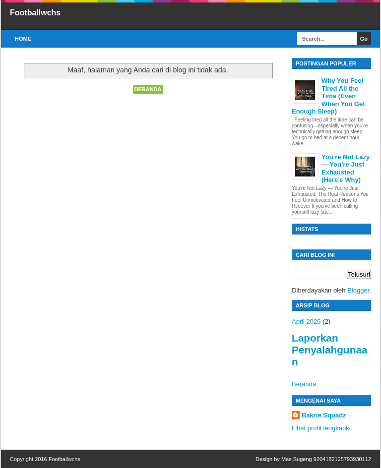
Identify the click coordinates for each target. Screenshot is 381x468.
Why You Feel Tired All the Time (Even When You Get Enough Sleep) (328, 96)
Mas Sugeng (296, 459)
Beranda (148, 89)
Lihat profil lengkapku (322, 428)
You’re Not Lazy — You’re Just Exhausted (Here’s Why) (345, 168)
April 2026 (306, 321)
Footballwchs (35, 12)
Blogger (358, 290)
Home (23, 39)
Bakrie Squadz (324, 415)
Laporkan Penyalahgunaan (330, 349)
